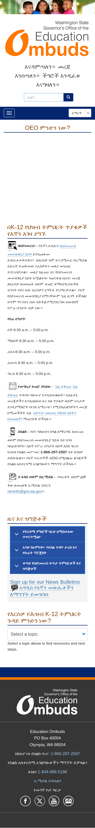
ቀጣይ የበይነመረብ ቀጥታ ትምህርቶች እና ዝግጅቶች (47, 567)
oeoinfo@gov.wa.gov (24, 491)
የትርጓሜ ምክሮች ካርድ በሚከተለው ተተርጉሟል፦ (43, 535)
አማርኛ (77, 113)
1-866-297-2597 (65, 753)
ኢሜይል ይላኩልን (47, 780)
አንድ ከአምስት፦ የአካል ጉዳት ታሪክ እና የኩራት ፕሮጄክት (45, 551)
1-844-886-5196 (52, 772)
